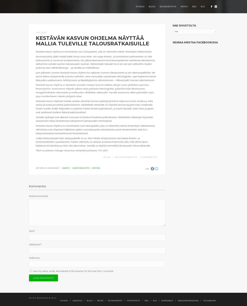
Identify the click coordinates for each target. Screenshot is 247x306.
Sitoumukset (209, 301)
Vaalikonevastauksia (188, 301)
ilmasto (66, 168)
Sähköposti (35, 244)
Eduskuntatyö (168, 6)
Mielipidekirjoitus (126, 157)
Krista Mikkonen (38, 298)
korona (96, 168)
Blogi (152, 6)
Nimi (32, 231)
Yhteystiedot (133, 301)
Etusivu (140, 6)
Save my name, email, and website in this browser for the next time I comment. (73, 271)
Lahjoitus (77, 301)
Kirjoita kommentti (38, 196)
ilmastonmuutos (81, 168)
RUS (203, 6)
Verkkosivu (34, 257)
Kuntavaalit (167, 301)
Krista (184, 6)
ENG (194, 6)
